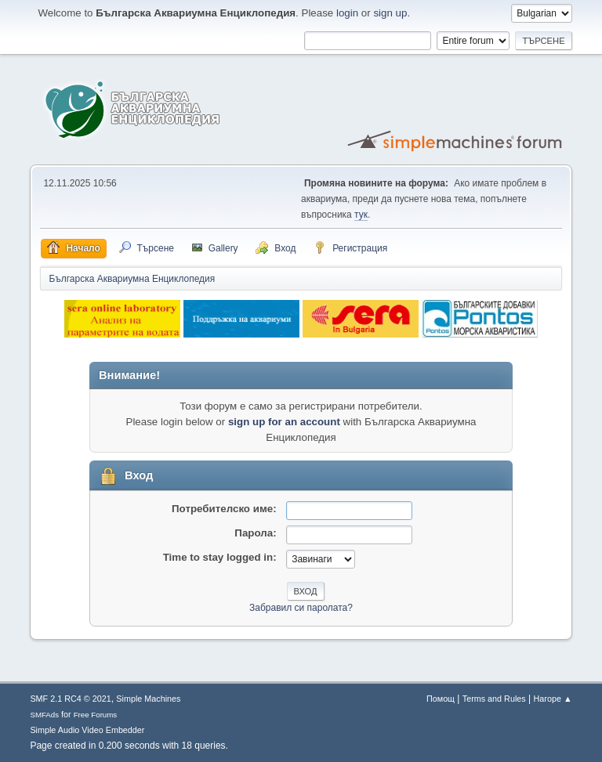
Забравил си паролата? (301, 607)
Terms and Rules (494, 698)
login (347, 13)
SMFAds (44, 714)
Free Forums (96, 714)
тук (361, 214)
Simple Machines (148, 698)
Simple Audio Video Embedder (87, 730)
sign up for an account (284, 422)
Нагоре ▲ (552, 698)
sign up (390, 13)
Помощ (440, 698)
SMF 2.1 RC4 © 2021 (70, 698)
